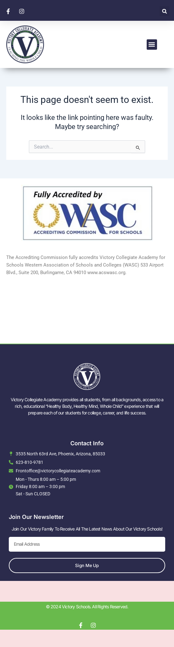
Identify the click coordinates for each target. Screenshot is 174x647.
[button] (164, 11)
